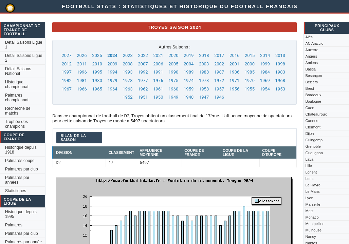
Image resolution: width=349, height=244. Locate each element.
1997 (67, 72)
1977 (143, 80)
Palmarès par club (21, 169)
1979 (112, 80)
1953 (280, 89)
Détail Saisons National (18, 71)
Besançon (313, 76)
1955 (250, 89)
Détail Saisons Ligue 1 (23, 44)
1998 (280, 63)
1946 (219, 97)
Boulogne (313, 101)
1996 (82, 72)
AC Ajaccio (314, 43)
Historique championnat (17, 84)
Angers (311, 56)
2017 (219, 55)
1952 (127, 97)
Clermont (312, 127)
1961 (158, 89)
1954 (265, 89)
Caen (309, 108)
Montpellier (314, 224)
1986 (234, 72)
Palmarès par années (17, 180)
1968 (280, 80)
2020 (173, 55)
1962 (143, 89)
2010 (97, 63)
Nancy (310, 237)
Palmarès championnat (17, 97)
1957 (219, 89)
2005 (173, 63)
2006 (158, 63)
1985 (250, 72)
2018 (204, 55)
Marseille (312, 204)
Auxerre (311, 50)
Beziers (311, 82)
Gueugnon (314, 153)
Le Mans (312, 191)
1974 (189, 80)
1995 (97, 72)
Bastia (310, 69)
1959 (189, 89)
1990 (173, 72)
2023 (128, 55)
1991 (158, 72)
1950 (158, 97)
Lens (309, 179)
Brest (309, 88)
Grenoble (312, 146)
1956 (234, 89)
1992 (143, 72)
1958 (204, 89)
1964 (112, 89)
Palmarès (13, 225)
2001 (234, 63)
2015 (250, 55)
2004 (189, 63)
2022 (143, 55)
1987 (219, 72)
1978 (127, 80)
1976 (158, 80)
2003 (204, 63)
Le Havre (312, 185)
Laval (309, 159)
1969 (265, 80)
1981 (82, 80)
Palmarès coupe (20, 160)
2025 (97, 55)
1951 (143, 97)
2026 (82, 55)
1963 (127, 89)
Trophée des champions (16, 124)
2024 (112, 55)
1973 (204, 80)
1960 (173, 89)
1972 (219, 80)
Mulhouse (313, 230)
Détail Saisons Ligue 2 (23, 58)
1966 (82, 89)
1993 (127, 72)
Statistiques (15, 190)
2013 (280, 55)
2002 (219, 63)
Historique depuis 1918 (21, 150)
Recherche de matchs (18, 111)
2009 (112, 63)
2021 (158, 55)
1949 (173, 97)
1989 (189, 72)
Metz (309, 211)
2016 (234, 55)
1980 (97, 80)
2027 (66, 55)
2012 (67, 63)
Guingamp (314, 140)
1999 (265, 63)
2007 (143, 63)
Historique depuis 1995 (21, 214)
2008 (127, 63)
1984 (265, 72)
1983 (280, 72)
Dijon (309, 133)
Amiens (311, 63)
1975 (173, 80)
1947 (204, 97)
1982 (67, 80)
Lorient (311, 172)
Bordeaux (313, 95)
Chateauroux (316, 114)
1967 (67, 89)
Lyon (309, 198)
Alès (308, 37)
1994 (112, 72)
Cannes (311, 121)
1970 (250, 80)
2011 (82, 63)
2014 (265, 55)
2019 (189, 55)
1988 (204, 72)
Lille (308, 166)
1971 (234, 80)
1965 (97, 89)
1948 (189, 97)
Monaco (311, 217)
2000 (250, 63)
